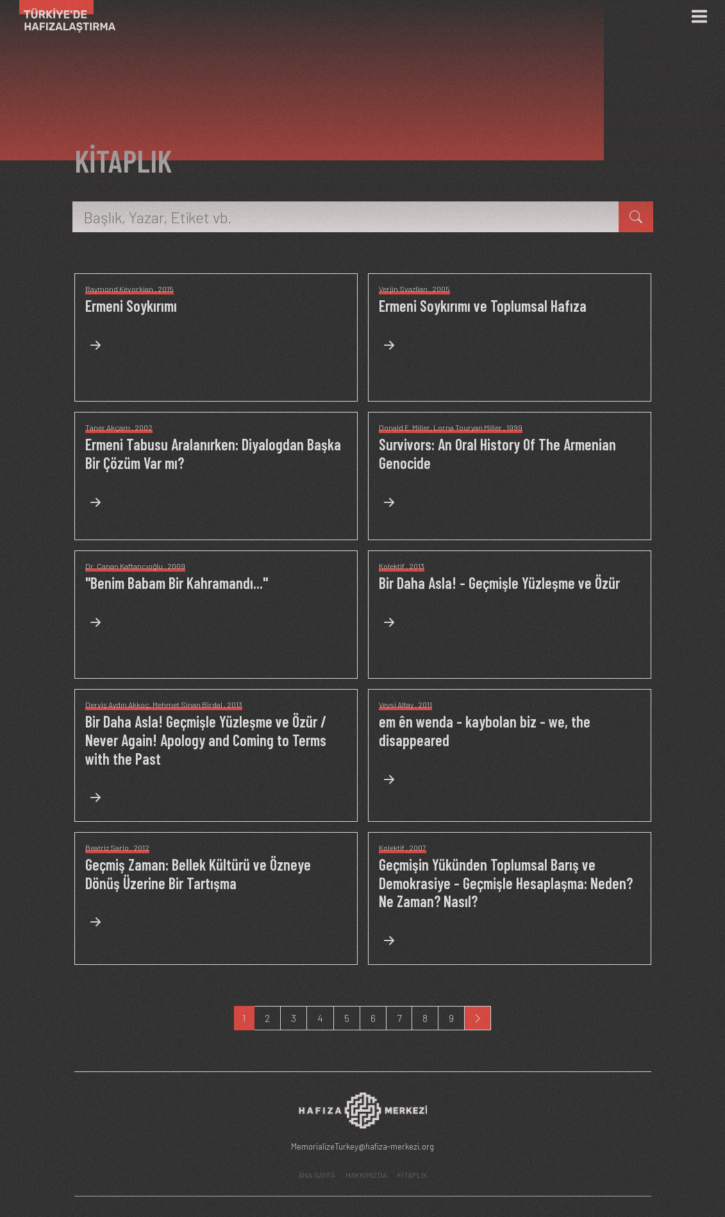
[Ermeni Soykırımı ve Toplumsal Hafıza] (483, 327)
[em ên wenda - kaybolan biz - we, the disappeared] (509, 752)
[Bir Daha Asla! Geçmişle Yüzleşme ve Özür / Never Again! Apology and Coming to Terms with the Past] (216, 762)
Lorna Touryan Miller (467, 427)
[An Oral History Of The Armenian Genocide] (509, 475)
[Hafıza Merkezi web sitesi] (363, 1114)
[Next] (477, 1018)
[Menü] (699, 16)
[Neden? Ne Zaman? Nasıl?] (509, 905)
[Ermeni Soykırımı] (131, 327)
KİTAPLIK (412, 1174)
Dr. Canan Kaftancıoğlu (124, 565)
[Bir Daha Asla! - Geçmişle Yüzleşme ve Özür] (499, 604)
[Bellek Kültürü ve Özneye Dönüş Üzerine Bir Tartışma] (216, 895)
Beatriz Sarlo (107, 847)
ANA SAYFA (316, 1174)
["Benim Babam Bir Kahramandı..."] (176, 604)
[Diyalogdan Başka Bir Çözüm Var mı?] (216, 475)
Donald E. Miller (404, 427)
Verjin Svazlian (403, 288)
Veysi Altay (396, 704)
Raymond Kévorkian (119, 288)
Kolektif (391, 565)
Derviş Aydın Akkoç (117, 704)
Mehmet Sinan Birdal (187, 704)
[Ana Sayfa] (62, 16)
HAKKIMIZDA (366, 1174)
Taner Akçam (107, 427)
